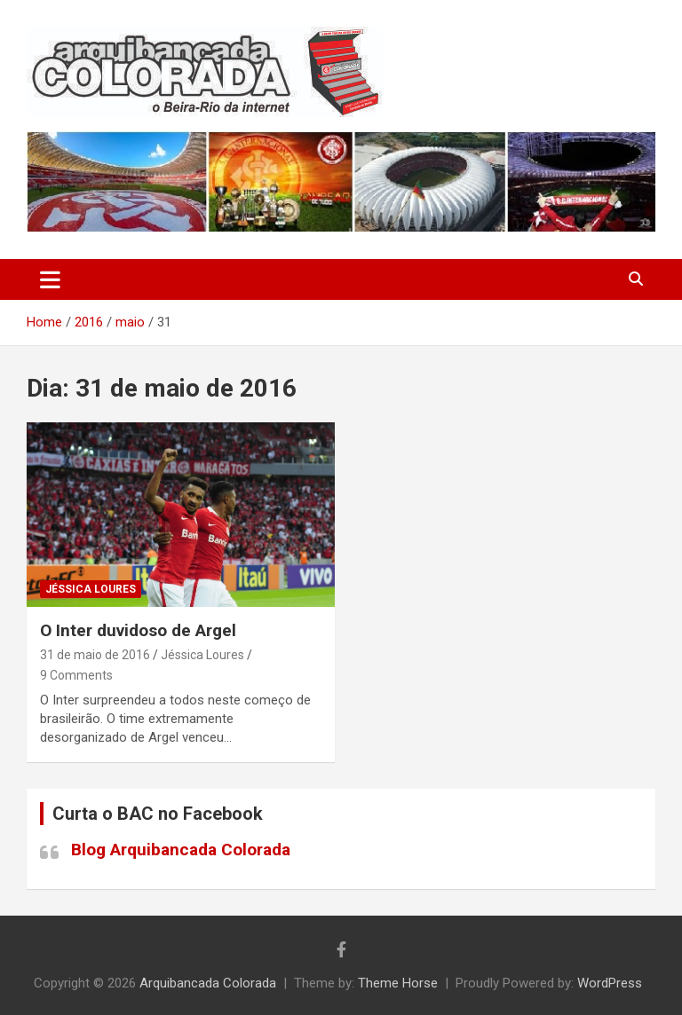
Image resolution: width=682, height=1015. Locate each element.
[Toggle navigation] (50, 279)
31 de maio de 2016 (95, 655)
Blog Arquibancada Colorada (180, 849)
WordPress (609, 983)
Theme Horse (398, 983)
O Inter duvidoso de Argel (138, 630)
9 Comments (76, 675)
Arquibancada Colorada (207, 983)
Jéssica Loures (90, 589)
